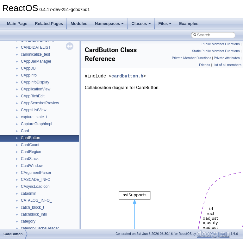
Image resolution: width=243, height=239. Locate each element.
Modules (79, 23)
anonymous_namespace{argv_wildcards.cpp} (59, 148)
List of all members (227, 65)
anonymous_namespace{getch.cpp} (51, 183)
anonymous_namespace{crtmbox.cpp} (53, 162)
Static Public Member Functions (216, 51)
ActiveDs (28, 134)
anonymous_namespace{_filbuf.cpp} (51, 141)
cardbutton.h (127, 76)
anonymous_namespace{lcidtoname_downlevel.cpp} (65, 196)
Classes (141, 23)
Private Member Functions (191, 58)
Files (165, 23)
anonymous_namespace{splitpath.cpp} (53, 224)
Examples (188, 23)
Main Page (17, 23)
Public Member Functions (221, 44)
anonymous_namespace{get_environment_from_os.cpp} (68, 176)
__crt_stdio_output (36, 113)
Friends (204, 65)
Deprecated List (24, 71)
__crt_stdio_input (35, 106)
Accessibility (31, 127)
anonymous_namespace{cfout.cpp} (50, 155)
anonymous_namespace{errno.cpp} (51, 169)
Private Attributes (227, 58)
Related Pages (49, 23)
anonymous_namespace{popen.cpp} (52, 217)
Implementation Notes (29, 43)
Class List (24, 99)
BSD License (22, 50)
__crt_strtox (31, 120)
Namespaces (109, 23)
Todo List (18, 64)
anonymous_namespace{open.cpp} (50, 210)
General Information (27, 57)
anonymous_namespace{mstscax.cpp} (53, 203)
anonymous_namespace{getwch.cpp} (52, 189)
